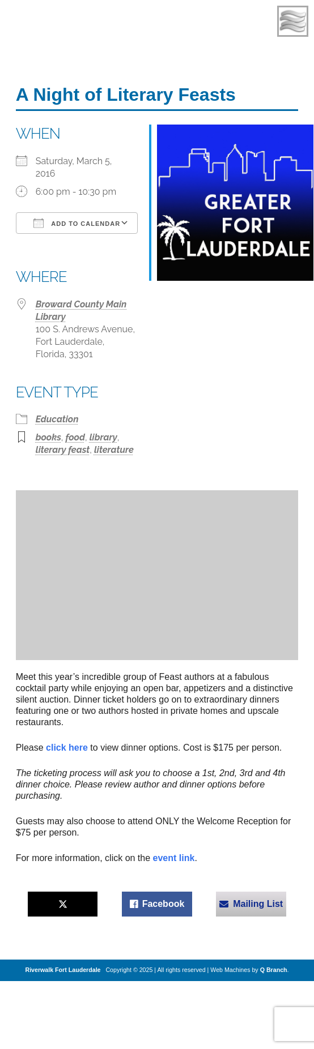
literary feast (63, 449)
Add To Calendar (76, 223)
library (103, 437)
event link (174, 858)
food (75, 437)
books (48, 437)
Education (57, 419)
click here (68, 747)
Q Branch (273, 969)
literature (114, 449)
